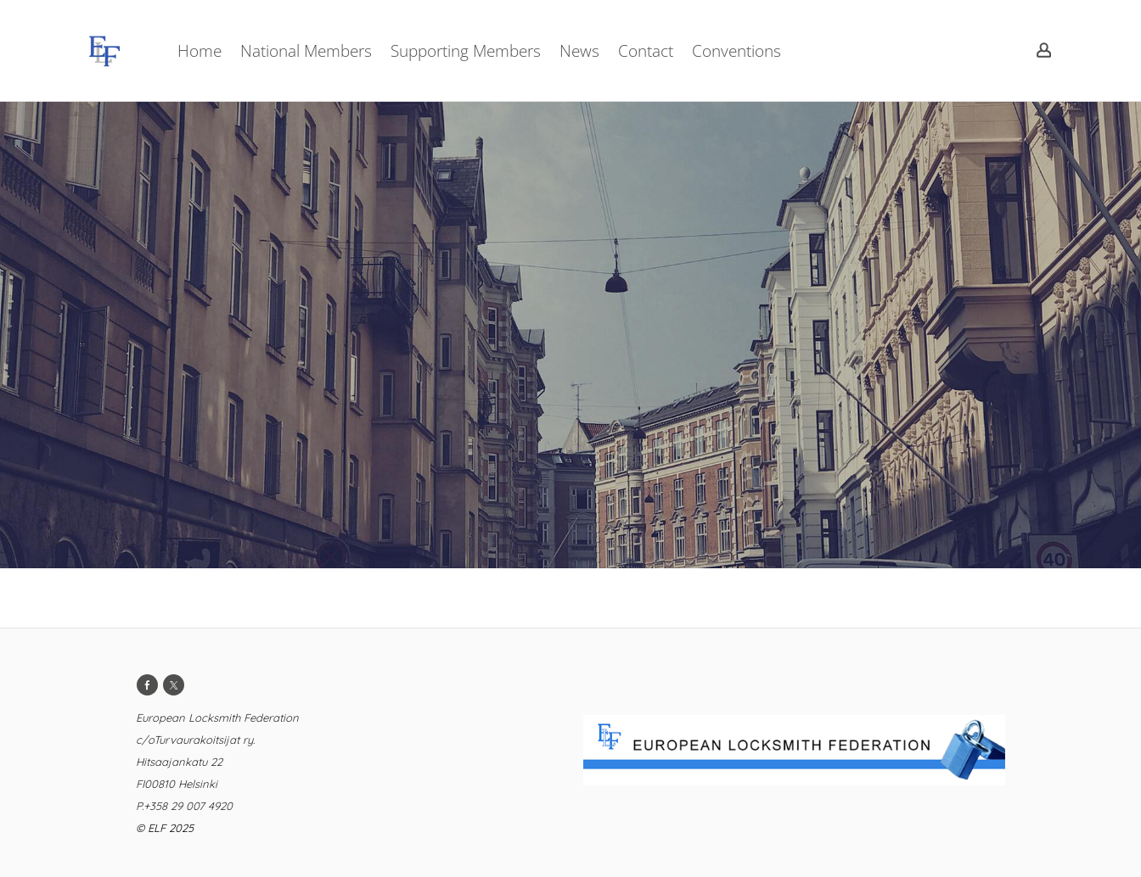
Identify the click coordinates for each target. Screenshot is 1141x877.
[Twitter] (173, 684)
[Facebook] (147, 684)
